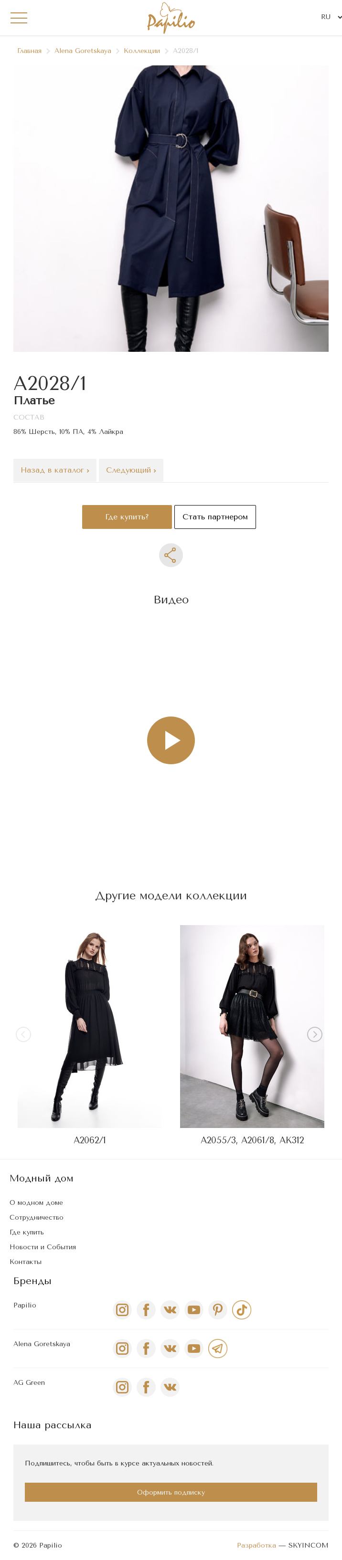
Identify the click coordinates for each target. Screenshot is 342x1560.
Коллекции (146, 51)
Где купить (27, 1232)
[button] (316, 1036)
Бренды (32, 1280)
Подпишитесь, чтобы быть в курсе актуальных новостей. (119, 1463)
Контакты (26, 1262)
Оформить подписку (171, 1492)
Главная (34, 51)
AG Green (29, 1383)
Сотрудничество (37, 1217)
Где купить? (127, 516)
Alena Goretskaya (87, 51)
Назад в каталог (55, 469)
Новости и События (43, 1247)
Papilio (24, 1305)
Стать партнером (215, 516)
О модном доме (36, 1203)
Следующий (131, 469)
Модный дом (42, 1178)
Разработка (256, 1545)
